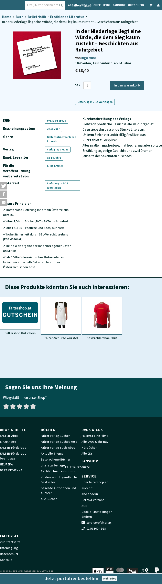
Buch (20, 16)
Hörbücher (89, 447)
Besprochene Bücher (56, 459)
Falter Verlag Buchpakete (59, 441)
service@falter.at (96, 522)
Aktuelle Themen (53, 453)
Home (7, 16)
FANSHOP (119, 5)
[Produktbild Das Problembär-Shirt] (102, 318)
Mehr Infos (109, 579)
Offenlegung (9, 548)
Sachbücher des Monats (58, 471)
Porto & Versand (93, 500)
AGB (84, 506)
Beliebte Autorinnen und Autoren (58, 490)
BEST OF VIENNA (11, 470)
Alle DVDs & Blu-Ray (95, 441)
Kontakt (6, 560)
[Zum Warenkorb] (151, 5)
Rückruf (87, 488)
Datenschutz (9, 554)
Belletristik (37, 16)
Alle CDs (87, 453)
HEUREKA (6, 464)
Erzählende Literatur (67, 16)
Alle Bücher (49, 499)
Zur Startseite (10, 542)
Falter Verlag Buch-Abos (58, 447)
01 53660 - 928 (94, 528)
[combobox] (48, 5)
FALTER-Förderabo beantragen (13, 456)
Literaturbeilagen (54, 465)
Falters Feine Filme (95, 436)
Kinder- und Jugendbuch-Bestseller (59, 479)
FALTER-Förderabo (13, 447)
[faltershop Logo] (14, 5)
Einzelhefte (8, 441)
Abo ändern (90, 494)
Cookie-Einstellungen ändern (97, 514)
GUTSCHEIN (136, 5)
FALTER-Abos (9, 436)
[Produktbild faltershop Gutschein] (20, 316)
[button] (3, 185)
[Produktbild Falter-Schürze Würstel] (61, 318)
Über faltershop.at (95, 482)
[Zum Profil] (157, 5)
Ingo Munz (88, 58)
